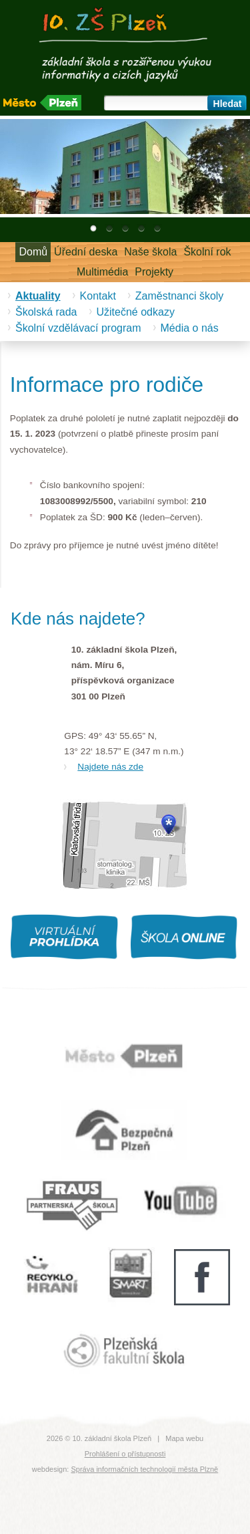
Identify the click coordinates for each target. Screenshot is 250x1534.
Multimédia (102, 272)
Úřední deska (85, 251)
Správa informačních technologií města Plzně (144, 1469)
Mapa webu (184, 1438)
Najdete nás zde (110, 767)
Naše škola (150, 251)
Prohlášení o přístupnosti (125, 1454)
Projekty (154, 272)
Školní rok (207, 251)
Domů (33, 251)
